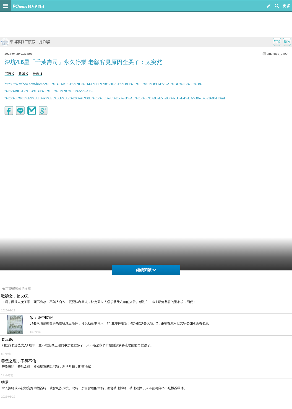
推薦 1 (37, 73)
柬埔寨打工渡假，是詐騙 (25, 42)
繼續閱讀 (146, 270)
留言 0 (9, 73)
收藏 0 (23, 73)
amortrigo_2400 (277, 53)
